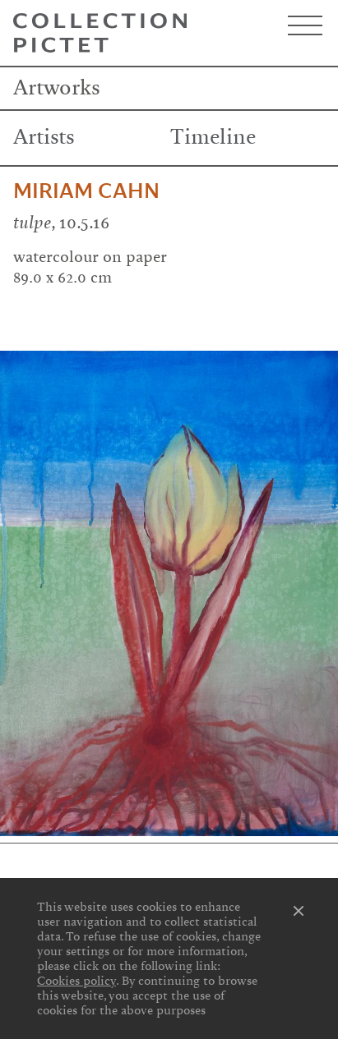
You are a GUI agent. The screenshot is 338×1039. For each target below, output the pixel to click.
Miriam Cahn (86, 191)
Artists (44, 137)
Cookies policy (76, 980)
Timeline (213, 137)
